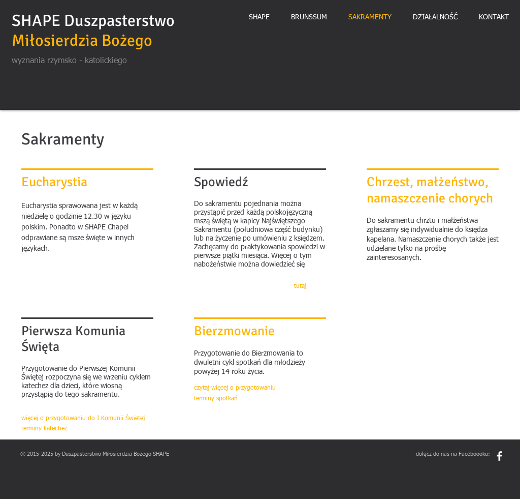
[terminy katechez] (60, 429)
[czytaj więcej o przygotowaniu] (235, 388)
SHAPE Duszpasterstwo (93, 21)
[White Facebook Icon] (499, 456)
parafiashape (36, 446)
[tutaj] (303, 286)
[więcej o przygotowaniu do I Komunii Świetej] (83, 419)
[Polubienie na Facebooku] (481, 471)
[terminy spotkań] (232, 399)
